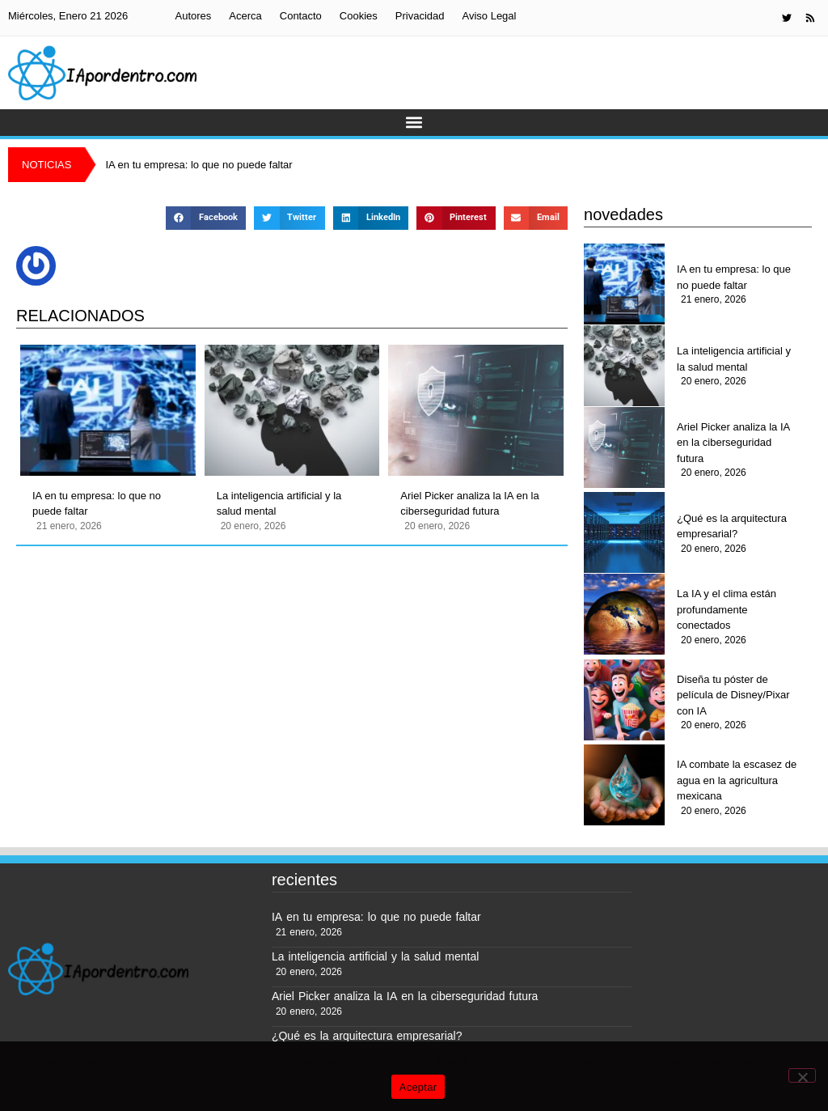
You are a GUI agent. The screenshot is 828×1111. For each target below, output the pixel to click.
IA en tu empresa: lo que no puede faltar (96, 504)
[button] (414, 122)
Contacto (301, 16)
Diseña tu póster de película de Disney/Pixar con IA (733, 695)
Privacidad (420, 16)
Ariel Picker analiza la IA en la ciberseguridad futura (469, 504)
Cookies (359, 16)
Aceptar (418, 1087)
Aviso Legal (489, 16)
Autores (193, 16)
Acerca (245, 16)
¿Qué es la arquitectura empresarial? (732, 526)
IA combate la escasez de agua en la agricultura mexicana (736, 780)
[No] (802, 1075)
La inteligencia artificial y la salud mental (279, 504)
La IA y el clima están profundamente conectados (726, 609)
